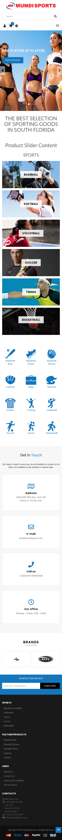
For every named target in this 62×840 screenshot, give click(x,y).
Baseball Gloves (51, 362)
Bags (31, 386)
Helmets (51, 386)
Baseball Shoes (31, 362)
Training (31, 410)
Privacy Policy (10, 784)
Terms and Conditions (14, 780)
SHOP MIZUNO (12, 60)
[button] (2, 70)
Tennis (30, 433)
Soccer (10, 433)
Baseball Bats (10, 362)
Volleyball (52, 410)
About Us (8, 771)
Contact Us (9, 776)
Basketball (51, 433)
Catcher (10, 386)
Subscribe (50, 686)
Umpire (10, 410)
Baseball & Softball (13, 708)
